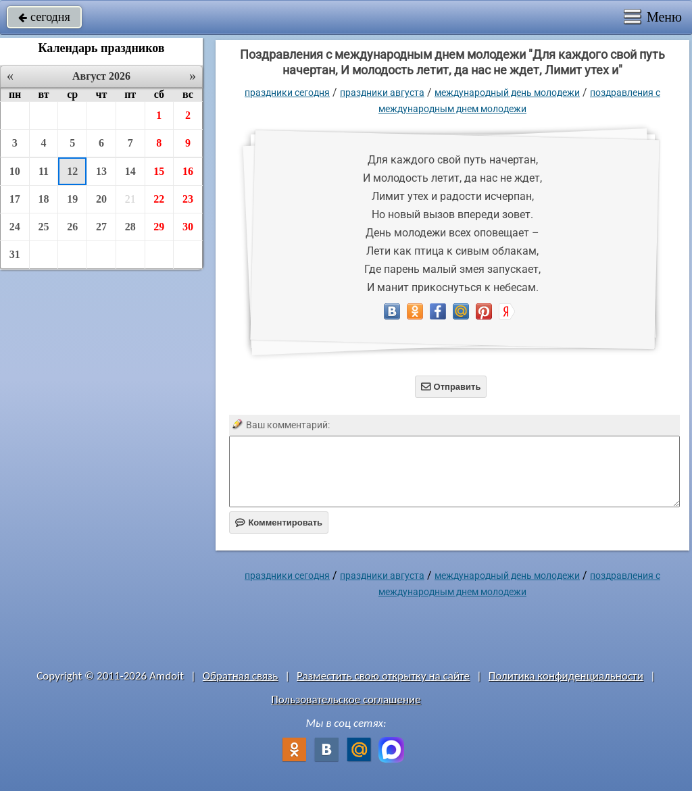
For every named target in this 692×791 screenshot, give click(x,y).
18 (44, 199)
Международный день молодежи (507, 92)
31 (14, 254)
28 (130, 226)
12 (72, 171)
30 (187, 226)
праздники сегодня (287, 92)
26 (72, 226)
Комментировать (278, 522)
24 (14, 226)
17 (14, 199)
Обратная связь (240, 676)
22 (158, 199)
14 (130, 171)
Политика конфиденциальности (566, 676)
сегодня (44, 17)
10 (14, 171)
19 (72, 199)
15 (158, 171)
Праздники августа (382, 92)
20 (101, 199)
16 (187, 171)
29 (158, 226)
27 (101, 226)
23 (187, 199)
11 (44, 171)
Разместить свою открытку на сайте (383, 676)
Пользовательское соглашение (345, 699)
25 (44, 226)
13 (101, 171)
